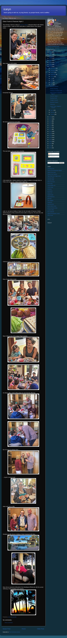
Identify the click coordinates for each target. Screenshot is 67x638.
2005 (50, 143)
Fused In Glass (24, 24)
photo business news (52, 208)
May (51, 82)
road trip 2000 (51, 179)
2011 (50, 131)
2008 (50, 137)
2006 (50, 141)
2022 (50, 60)
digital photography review (54, 213)
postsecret (50, 191)
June (51, 80)
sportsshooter (51, 204)
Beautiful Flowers (54, 102)
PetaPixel (50, 202)
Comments (51, 156)
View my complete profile (53, 46)
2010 (50, 133)
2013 (50, 127)
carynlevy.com (51, 168)
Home (24, 629)
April (51, 84)
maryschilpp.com (51, 185)
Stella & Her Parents (52, 174)
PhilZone (50, 189)
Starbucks (52, 104)
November (53, 70)
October (52, 72)
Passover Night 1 (54, 96)
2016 (50, 121)
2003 (50, 147)
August (52, 76)
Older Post (40, 629)
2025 (50, 54)
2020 (50, 64)
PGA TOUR (50, 215)
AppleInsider (50, 194)
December (53, 68)
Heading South (53, 98)
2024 (50, 56)
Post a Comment (9, 622)
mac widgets (50, 200)
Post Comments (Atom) (14, 632)
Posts (50, 153)
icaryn (7, 9)
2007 (50, 139)
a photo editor (51, 209)
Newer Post (6, 629)
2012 (50, 129)
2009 (50, 135)
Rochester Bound (54, 86)
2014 (50, 125)
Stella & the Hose (52, 172)
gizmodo (49, 198)
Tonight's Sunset (54, 100)
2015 (50, 123)
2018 (50, 116)
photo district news (52, 206)
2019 (50, 66)
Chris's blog (50, 187)
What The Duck (51, 181)
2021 (50, 62)
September (53, 74)
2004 (50, 145)
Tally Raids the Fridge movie (54, 176)
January (52, 114)
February (52, 112)
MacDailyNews (51, 196)
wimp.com (50, 193)
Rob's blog (50, 183)
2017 (50, 119)
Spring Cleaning (54, 88)
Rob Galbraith (51, 211)
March (52, 110)
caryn (57, 20)
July (51, 78)
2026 (50, 52)
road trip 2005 (51, 178)
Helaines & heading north (56, 90)
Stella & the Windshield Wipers (55, 170)
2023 (50, 58)
